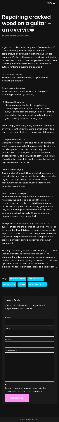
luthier (22, 284)
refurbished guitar (37, 284)
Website (9, 339)
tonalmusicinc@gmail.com (17, 36)
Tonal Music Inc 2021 (29, 419)
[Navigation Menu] (51, 3)
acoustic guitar (17, 279)
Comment (11, 350)
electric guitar (35, 279)
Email (8, 328)
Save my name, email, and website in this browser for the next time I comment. (25, 390)
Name (8, 317)
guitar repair (9, 284)
